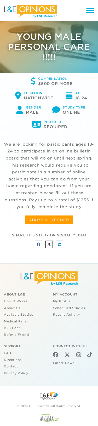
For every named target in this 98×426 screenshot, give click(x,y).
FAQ (7, 353)
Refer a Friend (16, 335)
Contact (11, 366)
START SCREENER (49, 220)
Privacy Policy (16, 373)
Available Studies (18, 314)
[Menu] (90, 11)
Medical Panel (16, 321)
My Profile (62, 301)
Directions (13, 360)
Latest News (63, 363)
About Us (12, 308)
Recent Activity (66, 314)
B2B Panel (12, 328)
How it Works (15, 301)
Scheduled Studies (69, 308)
